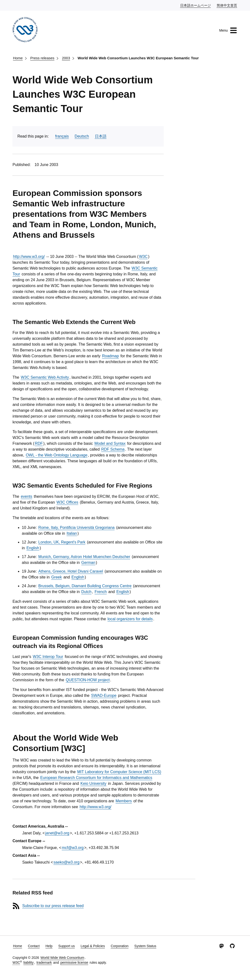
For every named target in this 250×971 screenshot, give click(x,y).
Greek (56, 577)
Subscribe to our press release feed (53, 906)
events (26, 496)
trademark (44, 962)
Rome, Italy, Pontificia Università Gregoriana (76, 527)
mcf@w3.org (73, 848)
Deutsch (82, 136)
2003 (66, 58)
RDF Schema (113, 449)
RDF (39, 443)
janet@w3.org (57, 833)
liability (28, 962)
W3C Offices (67, 502)
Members (124, 801)
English (33, 548)
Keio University (93, 783)
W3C (143, 256)
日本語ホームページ (195, 5)
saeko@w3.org (67, 862)
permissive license (74, 962)
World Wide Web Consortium (62, 958)
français (62, 136)
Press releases (42, 58)
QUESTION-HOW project (87, 680)
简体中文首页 (227, 5)
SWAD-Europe (103, 695)
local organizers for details (130, 619)
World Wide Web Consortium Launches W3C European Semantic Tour (138, 58)
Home (18, 58)
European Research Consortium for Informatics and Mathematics (96, 778)
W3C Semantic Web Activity (45, 377)
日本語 (101, 136)
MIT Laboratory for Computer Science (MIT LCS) (119, 772)
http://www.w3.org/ (29, 256)
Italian (72, 533)
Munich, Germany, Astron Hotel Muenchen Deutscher (84, 557)
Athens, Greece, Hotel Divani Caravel (70, 571)
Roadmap (110, 356)
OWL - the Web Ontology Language (56, 455)
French (101, 592)
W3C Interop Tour (48, 657)
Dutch (86, 592)
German (88, 562)
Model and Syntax (109, 443)
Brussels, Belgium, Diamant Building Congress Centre (85, 586)
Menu (228, 30)
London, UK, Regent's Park (61, 542)
